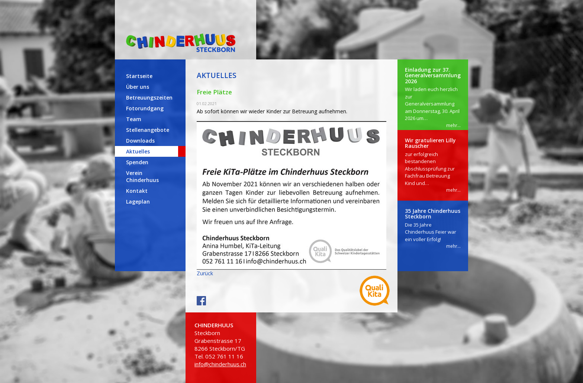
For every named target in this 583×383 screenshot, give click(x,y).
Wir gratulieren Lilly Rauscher (430, 143)
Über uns (137, 86)
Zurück (205, 273)
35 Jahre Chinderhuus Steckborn (432, 213)
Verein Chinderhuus (142, 176)
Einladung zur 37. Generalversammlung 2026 (433, 75)
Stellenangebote (147, 129)
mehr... (453, 125)
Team (133, 119)
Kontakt (137, 190)
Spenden (137, 162)
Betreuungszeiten (149, 97)
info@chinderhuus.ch (220, 364)
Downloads (140, 140)
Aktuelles (138, 151)
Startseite (139, 75)
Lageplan (138, 201)
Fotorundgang (145, 108)
